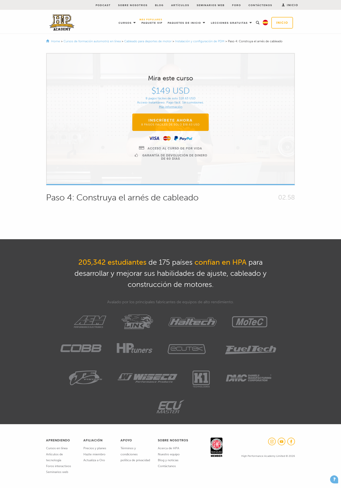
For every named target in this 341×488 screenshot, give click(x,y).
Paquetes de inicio (185, 23)
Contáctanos (167, 466)
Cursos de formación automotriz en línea (93, 41)
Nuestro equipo (169, 454)
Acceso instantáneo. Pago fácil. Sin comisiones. (170, 102)
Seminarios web (211, 5)
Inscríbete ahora (170, 122)
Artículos (180, 5)
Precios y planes (94, 448)
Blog (159, 5)
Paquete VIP (151, 22)
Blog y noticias (168, 460)
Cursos (126, 23)
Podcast (103, 5)
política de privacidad (135, 460)
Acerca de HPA (168, 448)
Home (55, 41)
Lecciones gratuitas (230, 23)
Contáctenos (260, 5)
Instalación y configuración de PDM (200, 41)
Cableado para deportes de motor (148, 41)
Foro (236, 5)
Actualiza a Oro (94, 460)
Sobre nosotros (133, 5)
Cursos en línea (56, 448)
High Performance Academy (61, 22)
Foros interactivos (58, 466)
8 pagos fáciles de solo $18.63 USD (170, 98)
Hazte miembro (94, 454)
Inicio (282, 22)
